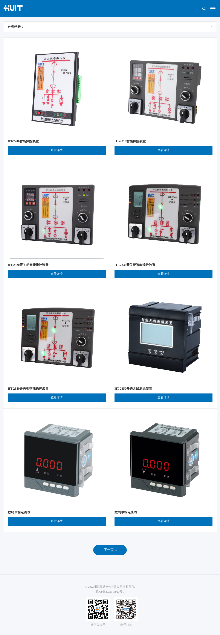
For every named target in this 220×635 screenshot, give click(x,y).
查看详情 (57, 150)
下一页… (110, 549)
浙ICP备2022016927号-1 (109, 591)
